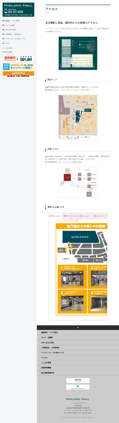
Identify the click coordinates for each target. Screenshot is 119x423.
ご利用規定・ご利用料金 (12, 34)
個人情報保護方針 (47, 373)
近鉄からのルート (100, 216)
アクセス (6, 43)
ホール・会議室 (9, 25)
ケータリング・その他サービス (14, 39)
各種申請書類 (7, 52)
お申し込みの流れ (9, 30)
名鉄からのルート (85, 216)
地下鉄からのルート (56, 216)
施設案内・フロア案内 (11, 21)
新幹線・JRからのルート (70, 217)
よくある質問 (7, 48)
